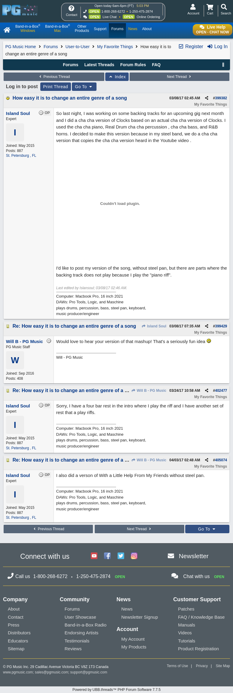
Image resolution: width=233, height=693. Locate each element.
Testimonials (77, 640)
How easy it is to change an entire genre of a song (70, 98)
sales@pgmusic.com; (52, 672)
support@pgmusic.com (88, 672)
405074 (221, 460)
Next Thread (179, 77)
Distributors (19, 632)
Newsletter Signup (139, 617)
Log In (217, 46)
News (127, 608)
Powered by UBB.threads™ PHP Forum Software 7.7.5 (116, 690)
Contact (15, 617)
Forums (51, 46)
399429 (221, 326)
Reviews (73, 648)
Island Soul (154, 326)
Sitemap (16, 648)
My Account (133, 639)
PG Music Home (20, 46)
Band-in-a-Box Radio (85, 624)
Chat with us (196, 576)
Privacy (202, 666)
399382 (221, 98)
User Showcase (80, 617)
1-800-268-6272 (113, 11)
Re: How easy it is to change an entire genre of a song (74, 326)
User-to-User (78, 46)
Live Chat (109, 17)
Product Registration (198, 648)
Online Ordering (148, 17)
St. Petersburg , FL (21, 155)
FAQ (156, 64)
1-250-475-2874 (141, 11)
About (14, 608)
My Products (133, 646)
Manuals (186, 624)
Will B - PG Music (148, 390)
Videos (185, 632)
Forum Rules (133, 64)
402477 (221, 390)
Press (13, 624)
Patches (186, 608)
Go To (84, 86)
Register (190, 46)
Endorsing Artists (82, 632)
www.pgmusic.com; (18, 672)
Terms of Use (177, 666)
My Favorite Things (115, 46)
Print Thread (55, 86)
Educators (18, 640)
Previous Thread (54, 77)
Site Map (223, 666)
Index (117, 76)
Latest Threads (99, 64)
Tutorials (186, 640)
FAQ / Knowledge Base (201, 617)
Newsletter (194, 555)
